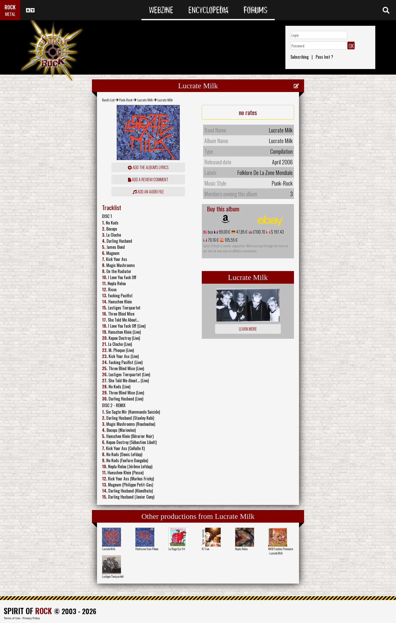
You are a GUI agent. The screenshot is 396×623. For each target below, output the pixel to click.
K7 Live (205, 549)
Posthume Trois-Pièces (146, 549)
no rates (248, 112)
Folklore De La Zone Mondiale (265, 172)
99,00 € (224, 232)
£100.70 (259, 232)
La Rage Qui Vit (176, 549)
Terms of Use (12, 618)
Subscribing (299, 57)
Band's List (108, 99)
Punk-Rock (126, 99)
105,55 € (231, 240)
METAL (10, 14)
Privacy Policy (31, 618)
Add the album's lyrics (148, 167)
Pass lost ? (324, 57)
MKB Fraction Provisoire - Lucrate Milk (280, 551)
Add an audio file (148, 192)
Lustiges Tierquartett (112, 576)
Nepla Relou (241, 549)
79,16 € (213, 240)
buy (210, 232)
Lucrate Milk (145, 99)
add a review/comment (148, 179)
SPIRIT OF (28, 610)
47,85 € (241, 232)
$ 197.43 (277, 232)
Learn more (248, 329)
